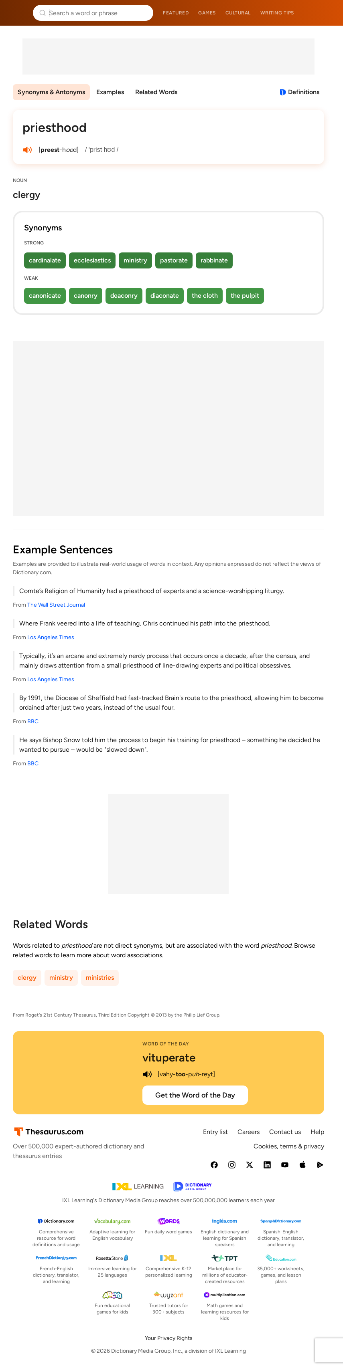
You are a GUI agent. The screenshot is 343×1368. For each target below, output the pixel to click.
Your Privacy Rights (169, 1338)
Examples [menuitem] (110, 92)
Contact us (285, 1132)
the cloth (205, 295)
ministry (135, 260)
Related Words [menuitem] (156, 92)
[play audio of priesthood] (27, 150)
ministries (100, 977)
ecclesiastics (92, 260)
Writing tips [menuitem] (277, 13)
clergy (27, 977)
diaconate (164, 295)
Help (317, 1132)
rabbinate (214, 260)
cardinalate (45, 260)
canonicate (45, 295)
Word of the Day (165, 1044)
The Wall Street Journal (56, 604)
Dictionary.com (325, 13)
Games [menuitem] (207, 13)
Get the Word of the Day (195, 1095)
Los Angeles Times (50, 637)
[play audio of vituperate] (147, 1074)
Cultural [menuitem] (238, 13)
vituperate (168, 1057)
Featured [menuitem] (176, 13)
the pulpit (245, 295)
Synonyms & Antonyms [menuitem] (51, 92)
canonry (85, 295)
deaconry (124, 295)
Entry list (215, 1132)
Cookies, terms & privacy (289, 1146)
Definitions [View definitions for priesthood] (303, 92)
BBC (33, 721)
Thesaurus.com (18, 12)
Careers (248, 1132)
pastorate (174, 260)
